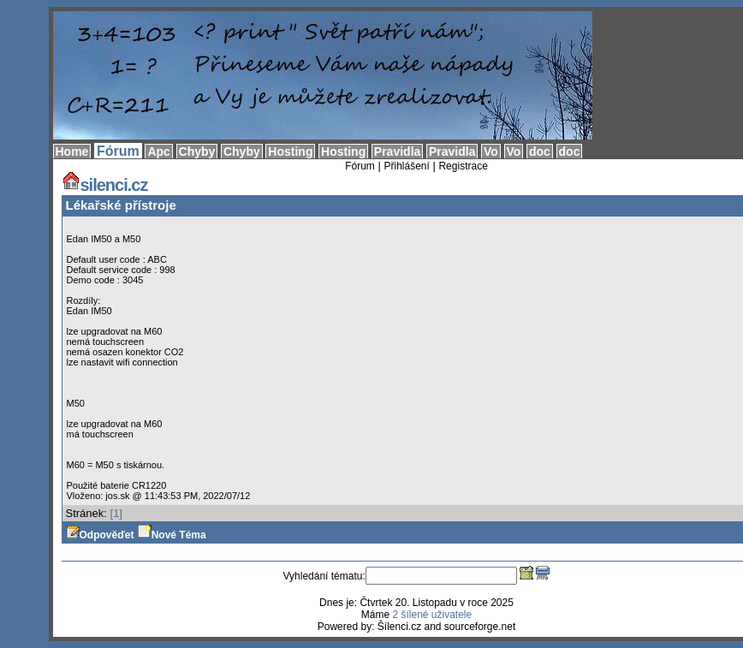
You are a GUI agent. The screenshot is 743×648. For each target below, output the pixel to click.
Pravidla (397, 151)
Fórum (118, 151)
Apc (158, 151)
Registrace (462, 166)
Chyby (197, 151)
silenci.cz (105, 184)
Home (72, 151)
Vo (491, 151)
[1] (116, 513)
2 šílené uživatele (432, 615)
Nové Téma (172, 535)
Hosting (290, 151)
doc (539, 151)
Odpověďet (100, 535)
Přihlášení (406, 166)
